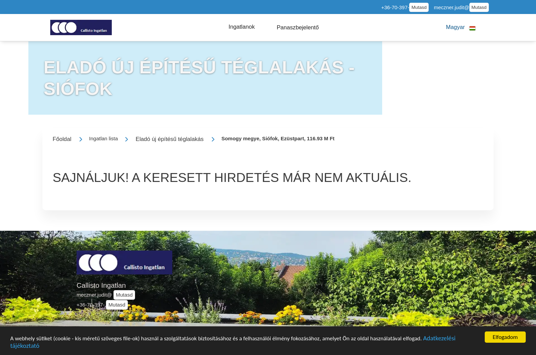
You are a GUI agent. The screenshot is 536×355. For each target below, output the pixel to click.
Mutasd (419, 7)
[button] (242, 27)
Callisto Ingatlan (101, 285)
